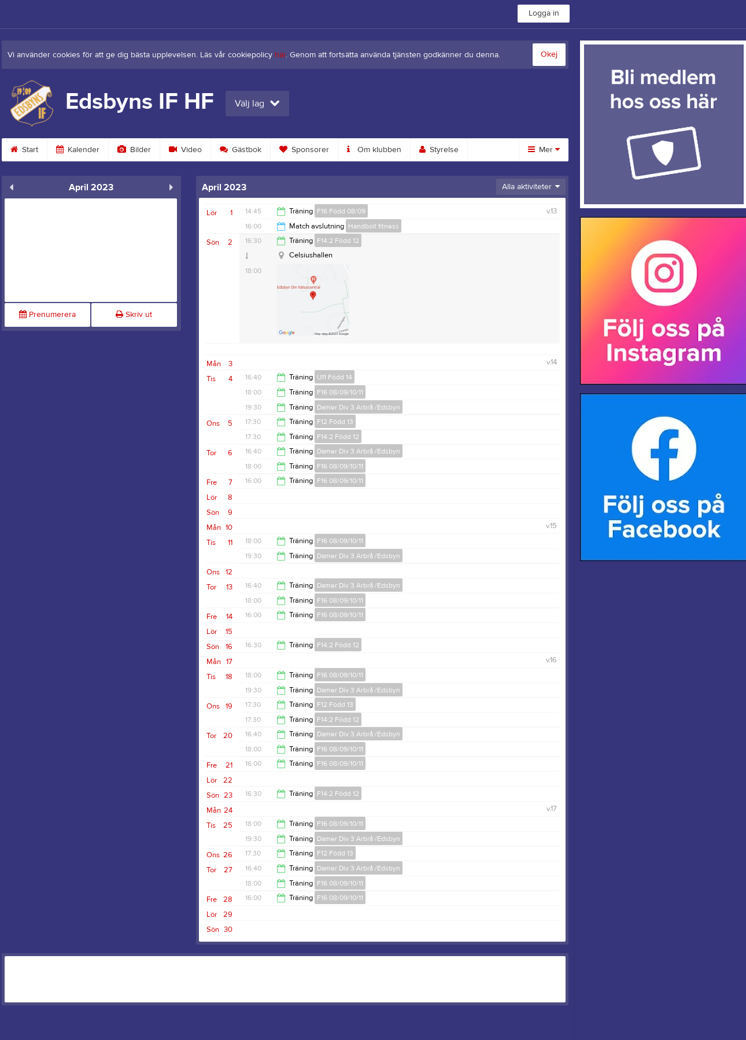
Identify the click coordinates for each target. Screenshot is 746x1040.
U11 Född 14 (334, 377)
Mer (544, 150)
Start (24, 150)
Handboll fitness (373, 226)
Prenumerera (47, 314)
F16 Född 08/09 (341, 211)
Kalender (77, 150)
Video (185, 150)
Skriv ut (134, 314)
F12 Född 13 (335, 421)
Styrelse (439, 150)
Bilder (134, 150)
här (280, 55)
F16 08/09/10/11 (340, 392)
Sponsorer (304, 150)
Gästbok (240, 150)
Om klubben (374, 150)
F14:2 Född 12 (338, 240)
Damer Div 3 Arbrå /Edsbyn (358, 407)
